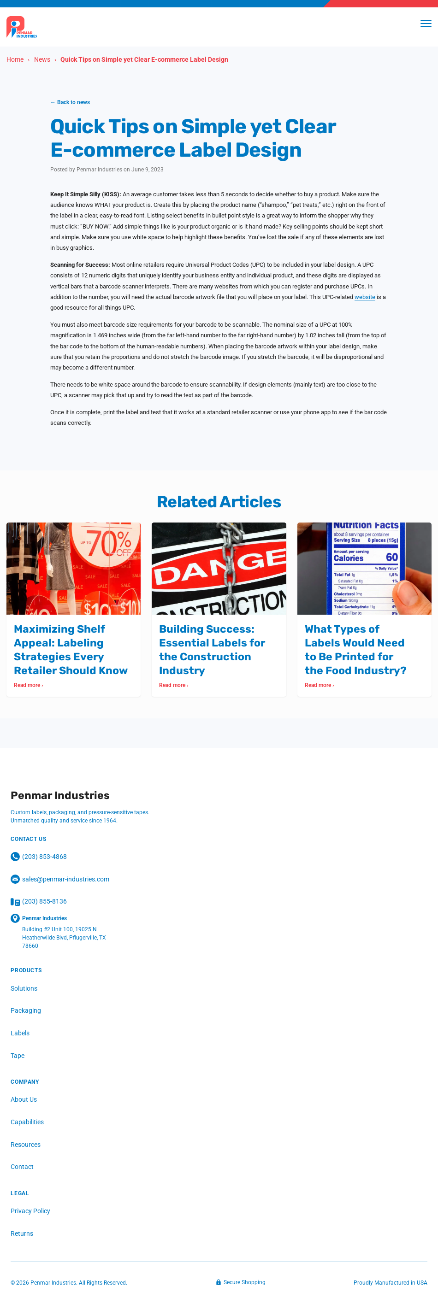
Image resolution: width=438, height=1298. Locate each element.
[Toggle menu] (426, 23)
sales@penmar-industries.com (60, 879)
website (365, 297)
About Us (24, 1100)
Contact (22, 1167)
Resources (26, 1144)
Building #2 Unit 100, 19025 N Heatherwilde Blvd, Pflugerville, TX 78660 (64, 938)
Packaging (26, 1011)
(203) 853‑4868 (39, 857)
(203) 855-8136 (39, 901)
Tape (17, 1055)
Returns (22, 1233)
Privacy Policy (30, 1211)
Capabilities (27, 1122)
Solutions (24, 988)
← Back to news (70, 102)
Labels (20, 1033)
